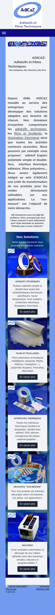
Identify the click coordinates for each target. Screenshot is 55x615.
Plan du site (11, 589)
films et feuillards (28, 133)
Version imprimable (16, 586)
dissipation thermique (23, 138)
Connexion (44, 586)
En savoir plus (27, 311)
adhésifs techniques (30, 129)
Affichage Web (42, 589)
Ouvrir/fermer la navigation (27, 33)
